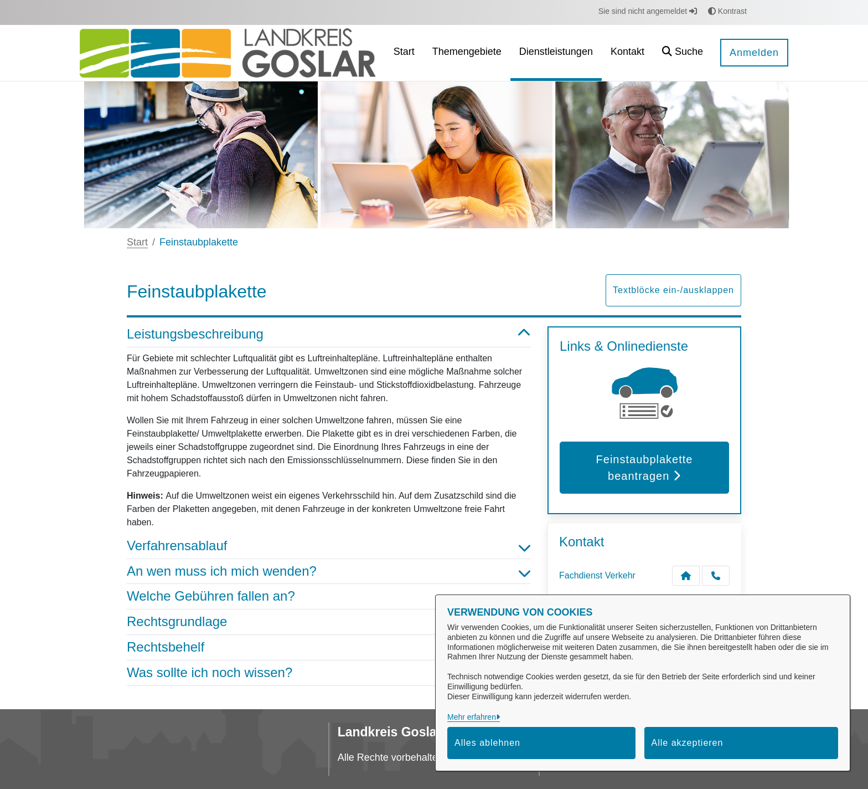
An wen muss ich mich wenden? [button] (329, 571)
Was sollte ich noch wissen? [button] (329, 673)
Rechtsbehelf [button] (329, 647)
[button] (682, 53)
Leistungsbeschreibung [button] (329, 334)
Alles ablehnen (487, 742)
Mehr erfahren (471, 717)
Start (137, 242)
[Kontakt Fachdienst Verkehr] (686, 576)
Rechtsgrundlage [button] (329, 622)
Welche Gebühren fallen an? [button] (329, 596)
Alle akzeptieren (688, 742)
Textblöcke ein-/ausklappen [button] (673, 290)
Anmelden (754, 52)
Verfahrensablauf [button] (329, 546)
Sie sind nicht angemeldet (647, 11)
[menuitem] (404, 53)
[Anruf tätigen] (716, 576)
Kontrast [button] (727, 11)
